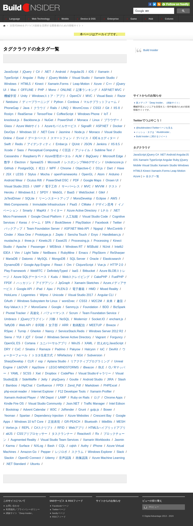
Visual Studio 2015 (16, 186)
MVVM (99, 186)
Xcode (8, 150)
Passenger (38, 246)
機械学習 (10, 95)
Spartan (24, 415)
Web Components (16, 204)
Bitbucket (89, 270)
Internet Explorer (42, 391)
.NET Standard (16, 463)
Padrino (60, 349)
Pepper (46, 451)
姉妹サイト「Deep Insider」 (20, 513)
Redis (19, 144)
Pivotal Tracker (16, 313)
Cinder (8, 234)
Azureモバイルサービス (60, 126)
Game (133, 19)
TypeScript (11, 77)
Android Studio (93, 379)
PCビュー (154, 507)
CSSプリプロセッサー (32, 433)
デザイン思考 (104, 204)
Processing (101, 240)
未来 (109, 301)
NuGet (48, 120)
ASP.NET (102, 126)
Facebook (101, 222)
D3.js (99, 168)
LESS (20, 174)
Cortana (30, 343)
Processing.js (80, 240)
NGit (80, 355)
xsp (40, 361)
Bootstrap (12, 409)
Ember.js (61, 144)
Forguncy (116, 337)
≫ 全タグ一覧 (150, 176)
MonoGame (39, 307)
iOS (91, 71)
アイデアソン (45, 282)
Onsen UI (112, 180)
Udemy (50, 457)
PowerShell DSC (57, 180)
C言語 (66, 150)
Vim (17, 252)
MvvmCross (81, 108)
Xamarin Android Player (20, 397)
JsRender (67, 409)
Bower (107, 409)
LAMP (62, 397)
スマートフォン (61, 138)
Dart (110, 168)
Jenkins (101, 144)
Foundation (90, 307)
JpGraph (64, 282)
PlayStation (83, 222)
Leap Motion (81, 83)
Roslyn (8, 114)
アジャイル (82, 150)
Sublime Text (103, 150)
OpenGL (87, 174)
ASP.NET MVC (112, 89)
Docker (118, 126)
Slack (120, 451)
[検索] (153, 11)
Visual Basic (105, 95)
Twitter (117, 222)
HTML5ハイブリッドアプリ (106, 427)
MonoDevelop (82, 198)
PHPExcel (110, 385)
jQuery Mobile (58, 77)
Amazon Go (28, 451)
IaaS (75, 270)
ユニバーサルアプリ (53, 343)
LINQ (64, 108)
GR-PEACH (72, 421)
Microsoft (54, 162)
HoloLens (10, 295)
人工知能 (72, 216)
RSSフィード (59, 517)
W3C (53, 409)
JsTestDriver (12, 198)
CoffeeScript (65, 114)
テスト (113, 186)
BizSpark (119, 307)
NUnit (106, 246)
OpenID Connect (29, 457)
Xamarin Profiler (101, 391)
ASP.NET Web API (76, 228)
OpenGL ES (12, 343)
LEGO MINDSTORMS (64, 367)
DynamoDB (12, 264)
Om (69, 264)
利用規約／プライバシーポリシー (23, 509)
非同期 (39, 325)
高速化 (34, 313)
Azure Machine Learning (108, 457)
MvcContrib (115, 228)
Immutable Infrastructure (49, 204)
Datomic (27, 258)
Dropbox (50, 373)
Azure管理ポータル (58, 156)
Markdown (92, 385)
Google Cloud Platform (46, 216)
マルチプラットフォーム (100, 102)
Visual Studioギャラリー (94, 373)
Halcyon (90, 349)
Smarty (27, 210)
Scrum (73, 313)
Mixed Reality (109, 289)
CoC (18, 349)
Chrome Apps (113, 397)
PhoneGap (11, 108)
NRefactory (64, 355)
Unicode (58, 295)
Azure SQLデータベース (30, 276)
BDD (106, 307)
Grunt (82, 409)
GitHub (9, 168)
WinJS (75, 343)
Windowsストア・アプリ (48, 95)
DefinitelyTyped (57, 270)
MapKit (41, 210)
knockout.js (11, 120)
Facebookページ (60, 506)
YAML (14, 373)
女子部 (53, 325)
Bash (50, 445)
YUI (18, 337)
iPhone (97, 445)
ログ (97, 397)
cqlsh (72, 445)
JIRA (110, 379)
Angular (28, 77)
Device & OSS (88, 19)
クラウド (40, 108)
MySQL (42, 258)
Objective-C (83, 168)
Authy (85, 445)
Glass (8, 126)
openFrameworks (65, 174)
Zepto (59, 234)
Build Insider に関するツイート (152, 136)
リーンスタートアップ (54, 198)
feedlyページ (58, 513)
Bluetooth (91, 421)
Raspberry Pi (32, 156)
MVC (89, 95)
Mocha (45, 174)
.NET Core (47, 132)
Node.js (79, 132)
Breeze (111, 325)
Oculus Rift (34, 180)
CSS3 (97, 108)
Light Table (31, 252)
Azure (98, 83)
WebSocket (86, 192)
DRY (7, 349)
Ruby (41, 77)
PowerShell (65, 120)
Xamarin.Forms (58, 83)
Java (26, 108)
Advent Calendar (34, 409)
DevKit (113, 349)
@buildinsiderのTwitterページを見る (154, 128)
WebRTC (36, 270)
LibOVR (22, 367)
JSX (8, 174)
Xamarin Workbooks (96, 439)
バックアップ (13, 228)
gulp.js (94, 409)
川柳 (52, 319)
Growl (39, 337)
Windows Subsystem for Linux (37, 301)
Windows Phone (89, 114)
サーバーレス (71, 186)
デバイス (82, 138)
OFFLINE (27, 89)
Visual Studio (81, 77)
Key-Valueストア (15, 307)
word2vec (68, 301)
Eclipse (101, 198)
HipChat (26, 385)
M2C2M (96, 301)
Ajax (50, 289)
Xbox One (24, 234)
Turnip (22, 331)
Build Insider (150, 50)
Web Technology (41, 19)
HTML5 (26, 83)
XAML (88, 343)
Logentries (28, 295)
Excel (20, 138)
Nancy (49, 331)
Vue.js (102, 264)
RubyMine (67, 252)
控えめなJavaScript (110, 343)
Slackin (9, 457)
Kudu (54, 276)
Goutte (73, 379)
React (58, 264)
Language (14, 19)
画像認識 (82, 457)
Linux (96, 120)
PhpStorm (99, 252)
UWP (37, 186)
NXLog (38, 445)
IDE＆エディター (104, 138)
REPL (26, 427)
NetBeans (49, 252)
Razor (121, 95)
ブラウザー (111, 120)
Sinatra (30, 349)
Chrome (66, 168)
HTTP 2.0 (116, 264)
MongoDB (58, 258)
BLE (101, 367)
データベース (37, 138)
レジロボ (61, 451)
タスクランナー (62, 433)
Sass (20, 150)
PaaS (73, 204)
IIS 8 (117, 108)
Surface (24, 445)
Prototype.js (43, 234)
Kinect (39, 83)
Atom (100, 174)
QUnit (76, 144)
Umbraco (10, 319)
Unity (24, 95)
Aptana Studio (56, 361)
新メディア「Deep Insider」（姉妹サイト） (158, 102)
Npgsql (98, 228)
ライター (57, 210)
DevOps (9, 132)
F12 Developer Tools (72, 391)
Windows (10, 83)
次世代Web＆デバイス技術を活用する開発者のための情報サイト (45, 25)
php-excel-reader (15, 391)
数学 (7, 162)
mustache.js (12, 240)
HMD (92, 289)
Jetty (44, 379)
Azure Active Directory (81, 210)
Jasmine (64, 132)
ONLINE (66, 89)
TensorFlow (44, 114)
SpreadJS (36, 162)
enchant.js (116, 319)
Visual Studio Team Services (60, 439)
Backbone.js (32, 120)
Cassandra (11, 156)
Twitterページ (58, 509)
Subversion (94, 355)
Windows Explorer (100, 451)
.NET (47, 71)
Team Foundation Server (43, 228)
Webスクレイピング (76, 276)
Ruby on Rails (80, 397)
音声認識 (65, 457)
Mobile (65, 19)
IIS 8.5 (115, 144)
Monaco (94, 132)
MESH (120, 421)
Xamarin (103, 71)
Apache (21, 246)
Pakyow (75, 349)
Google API (24, 289)
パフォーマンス (54, 313)
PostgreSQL (26, 168)
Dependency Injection (49, 415)
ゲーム (36, 222)
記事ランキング (86, 89)
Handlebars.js (111, 234)
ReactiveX (84, 433)
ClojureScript (84, 264)
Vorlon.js (11, 427)
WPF (52, 168)
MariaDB (12, 258)
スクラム (77, 451)
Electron (20, 162)
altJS (9, 433)
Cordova (73, 102)
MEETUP (95, 325)
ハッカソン (23, 282)
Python (58, 102)
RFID (60, 427)
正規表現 (54, 421)
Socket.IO (98, 319)
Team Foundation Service (99, 313)
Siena (8, 337)
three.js (29, 240)
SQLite (29, 198)
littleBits (107, 421)
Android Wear (13, 180)
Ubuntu (35, 463)
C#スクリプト (43, 427)
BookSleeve (63, 222)
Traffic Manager (94, 403)
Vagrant (100, 337)
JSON (88, 144)
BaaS (70, 192)
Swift (7, 144)
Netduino (12, 102)
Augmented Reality (23, 439)
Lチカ (105, 210)
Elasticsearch (112, 258)
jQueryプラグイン (33, 319)
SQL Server (77, 258)
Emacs (83, 252)
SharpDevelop (13, 361)
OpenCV (75, 95)
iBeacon (88, 367)
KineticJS (45, 240)
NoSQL (64, 319)
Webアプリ (76, 427)
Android (60, 71)
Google (56, 307)
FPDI (59, 385)
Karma (10, 445)
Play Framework (15, 270)
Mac (13, 89)
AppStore (38, 367)
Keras (23, 222)
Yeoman (9, 415)
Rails (53, 108)
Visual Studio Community (45, 403)
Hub (151, 19)
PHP (41, 89)
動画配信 (79, 325)
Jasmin (119, 439)
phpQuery (58, 379)
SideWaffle (29, 379)
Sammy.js (72, 307)
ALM (78, 156)
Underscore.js (114, 162)
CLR (31, 361)
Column (169, 19)
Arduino (114, 174)
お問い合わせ (12, 506)
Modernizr (80, 319)
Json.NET (72, 403)
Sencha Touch (77, 234)
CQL (62, 445)
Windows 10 (27, 132)
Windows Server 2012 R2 (106, 331)
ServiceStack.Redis (71, 331)
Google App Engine (37, 264)
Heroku (9, 192)
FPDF (8, 282)
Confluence (44, 385)
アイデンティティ (39, 144)
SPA (48, 222)
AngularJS (77, 71)
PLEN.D (62, 289)
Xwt (38, 373)
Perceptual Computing (43, 150)
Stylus (32, 174)
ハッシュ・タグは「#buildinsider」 (154, 132)
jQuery (27, 71)
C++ (109, 83)
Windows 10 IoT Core (29, 421)
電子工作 (51, 186)
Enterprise (113, 19)
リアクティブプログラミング (90, 361)
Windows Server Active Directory (69, 337)
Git (107, 108)
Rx (97, 433)
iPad (39, 289)
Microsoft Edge (113, 156)
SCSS (27, 373)
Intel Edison (117, 403)
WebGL (58, 192)
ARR (65, 325)
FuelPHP (118, 276)
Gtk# (102, 192)
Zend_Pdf (74, 385)
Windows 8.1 (27, 192)
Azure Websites (78, 415)
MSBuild (92, 246)
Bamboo (11, 385)
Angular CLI (105, 295)
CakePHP (100, 276)
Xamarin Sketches (86, 282)
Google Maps (92, 180)
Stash (122, 379)
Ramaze (45, 349)
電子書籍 (78, 289)
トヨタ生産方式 (42, 355)
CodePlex (67, 373)
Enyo (94, 234)
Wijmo (44, 295)
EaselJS (61, 240)
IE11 (42, 168)
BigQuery (92, 156)
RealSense (25, 114)
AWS (113, 198)
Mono (52, 89)
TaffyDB (9, 325)
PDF (76, 180)
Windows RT (74, 246)
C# (38, 71)
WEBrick (55, 246)
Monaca (82, 120)
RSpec (8, 331)
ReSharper (117, 252)
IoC (102, 349)
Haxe (120, 168)
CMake (86, 204)
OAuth (8, 301)
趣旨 (120, 301)
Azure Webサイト (28, 126)
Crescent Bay (102, 415)
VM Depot (47, 397)
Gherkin (35, 331)
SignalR (86, 126)
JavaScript (11, 71)
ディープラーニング (35, 102)
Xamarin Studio (104, 77)
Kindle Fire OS (14, 403)
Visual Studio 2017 (80, 295)
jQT (28, 337)
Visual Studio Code (95, 216)
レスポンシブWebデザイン (82, 162)
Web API (25, 325)
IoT (106, 114)
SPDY (44, 192)
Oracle (94, 258)
